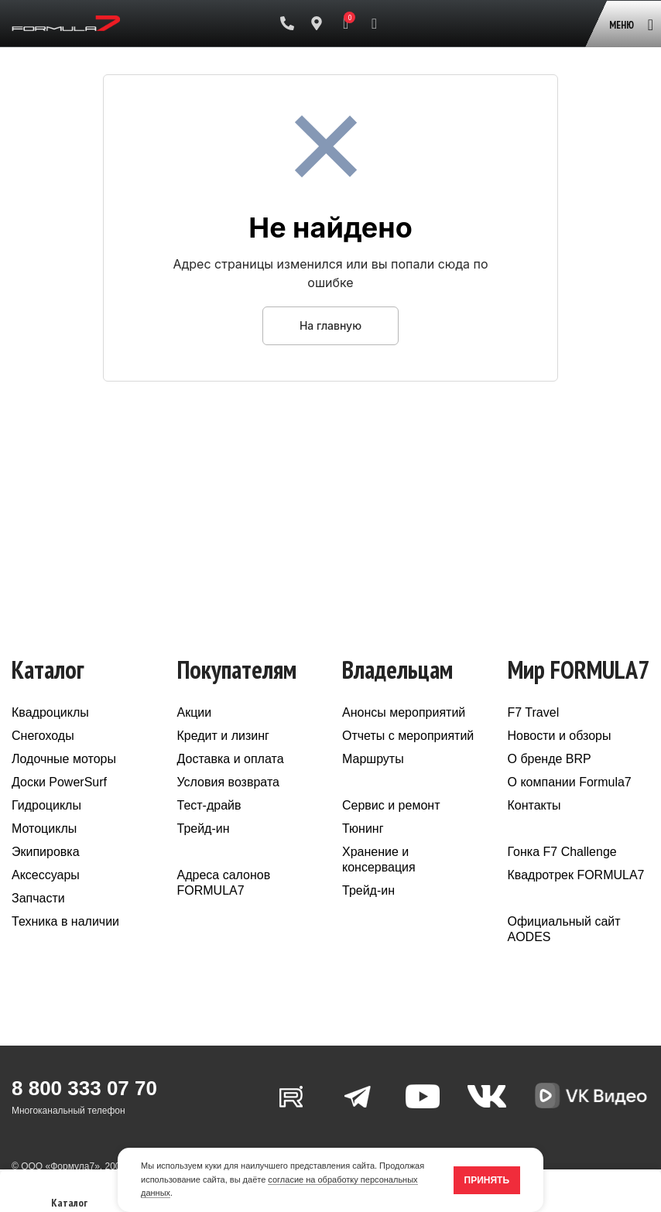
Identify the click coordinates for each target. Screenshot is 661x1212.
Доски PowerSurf (59, 782)
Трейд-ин (203, 828)
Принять (487, 1180)
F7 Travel (534, 712)
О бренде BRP (549, 758)
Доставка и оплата (230, 758)
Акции (194, 712)
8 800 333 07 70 (84, 1088)
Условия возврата (228, 782)
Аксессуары (46, 875)
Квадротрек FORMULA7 (576, 875)
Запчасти (38, 898)
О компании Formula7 (570, 782)
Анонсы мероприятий (403, 712)
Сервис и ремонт (391, 805)
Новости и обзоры (559, 735)
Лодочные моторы (64, 758)
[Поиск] (374, 23)
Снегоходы (43, 735)
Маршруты (373, 758)
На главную (330, 325)
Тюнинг (363, 828)
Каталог (69, 1195)
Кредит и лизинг (223, 735)
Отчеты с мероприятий (408, 735)
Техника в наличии (65, 921)
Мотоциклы (44, 828)
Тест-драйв (209, 805)
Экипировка (46, 851)
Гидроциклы (46, 805)
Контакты (534, 805)
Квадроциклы (50, 712)
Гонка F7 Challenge (562, 851)
